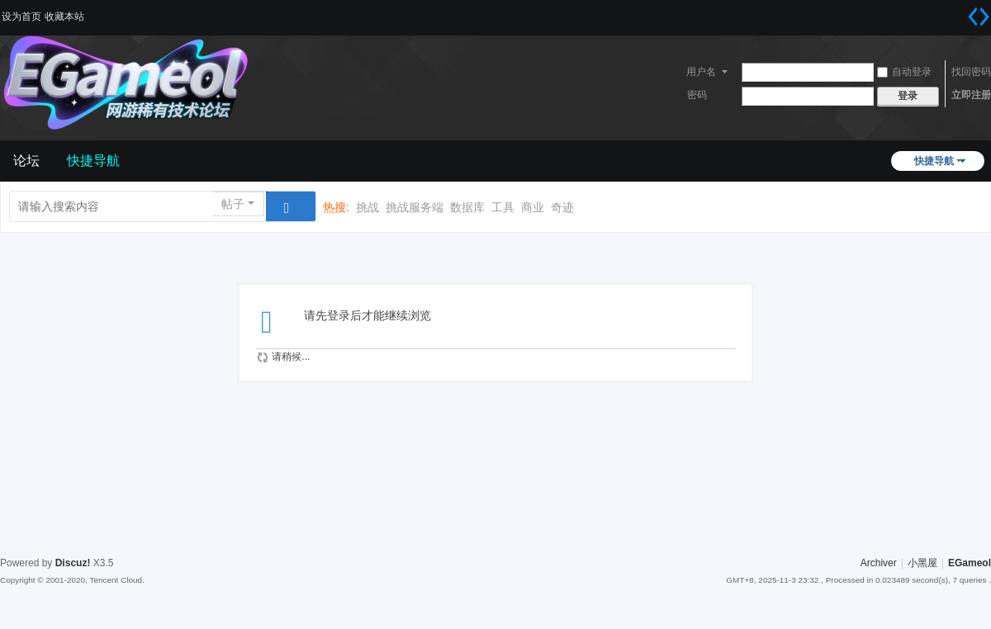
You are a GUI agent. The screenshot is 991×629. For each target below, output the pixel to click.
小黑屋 (922, 563)
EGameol (969, 563)
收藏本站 (64, 16)
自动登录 (904, 72)
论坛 (26, 161)
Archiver (879, 563)
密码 (697, 95)
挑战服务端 (414, 207)
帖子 (232, 203)
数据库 (467, 207)
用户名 (701, 72)
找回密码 (971, 72)
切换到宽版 (978, 16)
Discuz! (73, 563)
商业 (532, 207)
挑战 (367, 207)
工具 (502, 207)
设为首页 (21, 16)
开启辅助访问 (958, 11)
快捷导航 (934, 161)
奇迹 (562, 207)
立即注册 (971, 95)
